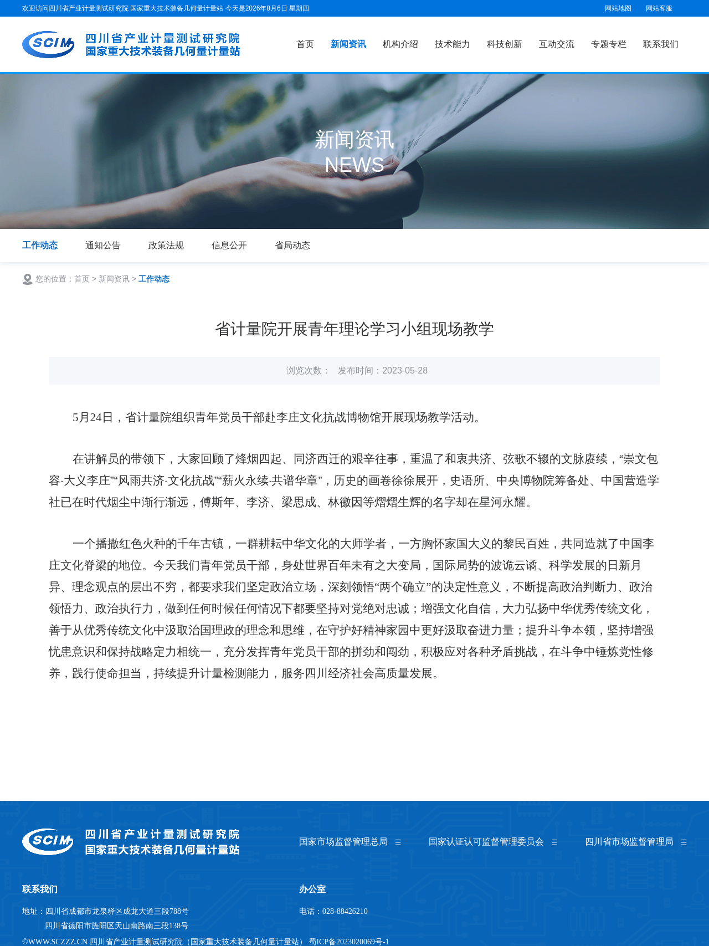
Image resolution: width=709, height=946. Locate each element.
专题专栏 (608, 44)
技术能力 (452, 44)
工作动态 (40, 245)
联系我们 (661, 44)
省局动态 (292, 245)
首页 (305, 44)
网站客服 (659, 8)
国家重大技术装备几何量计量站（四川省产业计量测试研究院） (132, 44)
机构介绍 (400, 44)
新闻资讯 (348, 44)
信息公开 (229, 245)
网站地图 (618, 8)
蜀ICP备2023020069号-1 (349, 942)
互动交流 (556, 44)
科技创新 (504, 44)
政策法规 (166, 245)
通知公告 (103, 245)
